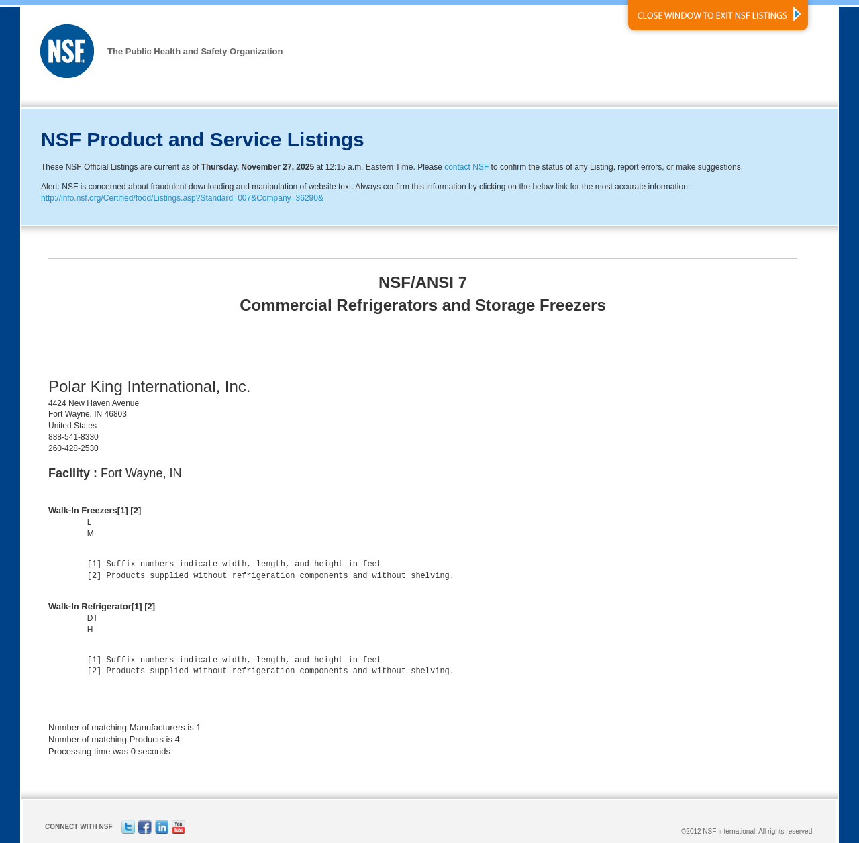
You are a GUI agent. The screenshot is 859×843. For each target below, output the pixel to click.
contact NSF (466, 167)
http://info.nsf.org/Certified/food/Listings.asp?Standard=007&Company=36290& (182, 198)
